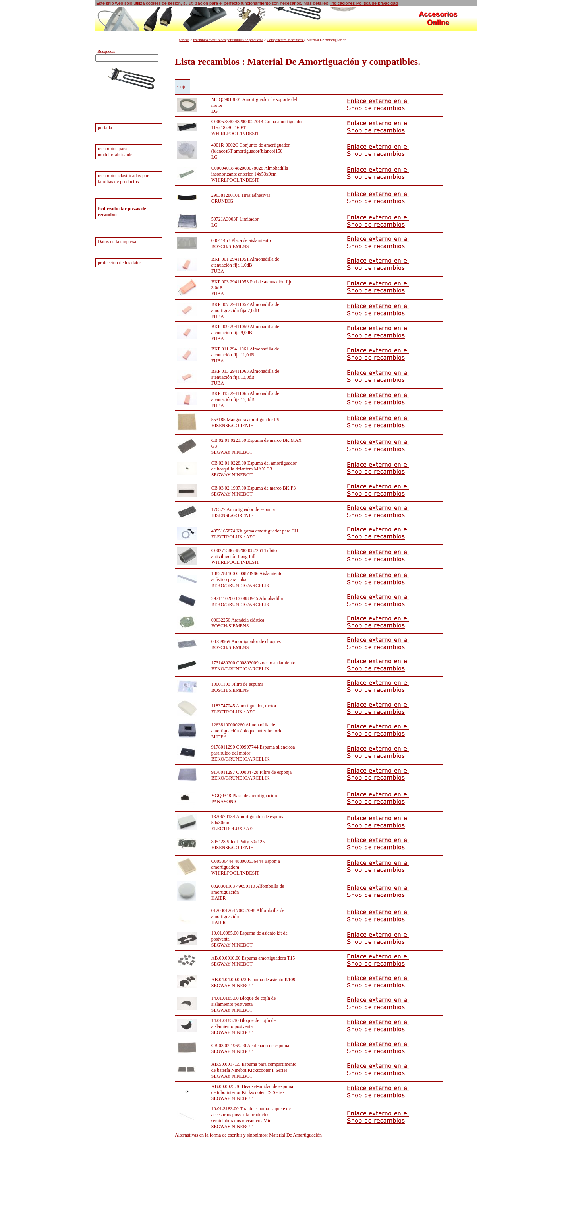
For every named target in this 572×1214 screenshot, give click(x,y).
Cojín (182, 86)
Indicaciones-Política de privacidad (364, 3)
